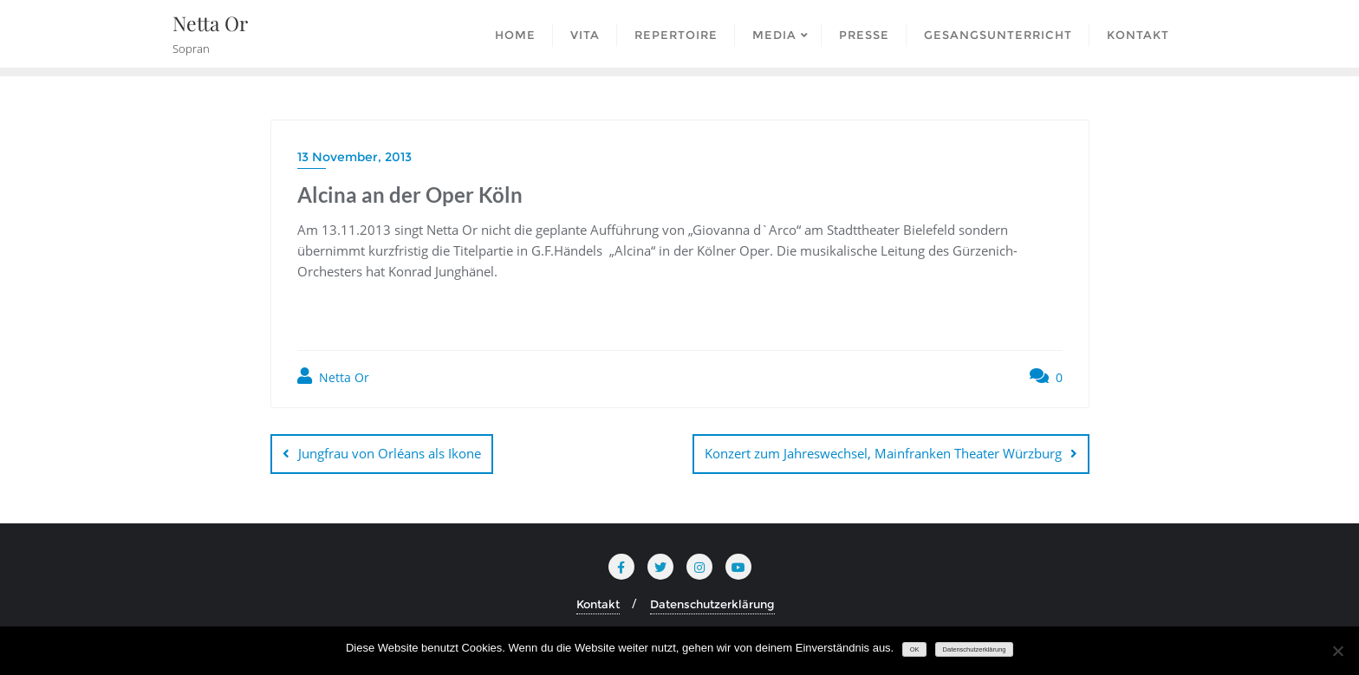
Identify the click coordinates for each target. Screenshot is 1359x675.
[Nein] (1337, 650)
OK (915, 649)
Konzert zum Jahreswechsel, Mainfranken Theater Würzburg (883, 453)
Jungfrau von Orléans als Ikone (389, 453)
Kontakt (598, 604)
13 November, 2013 (354, 157)
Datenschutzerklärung (712, 604)
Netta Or (333, 376)
